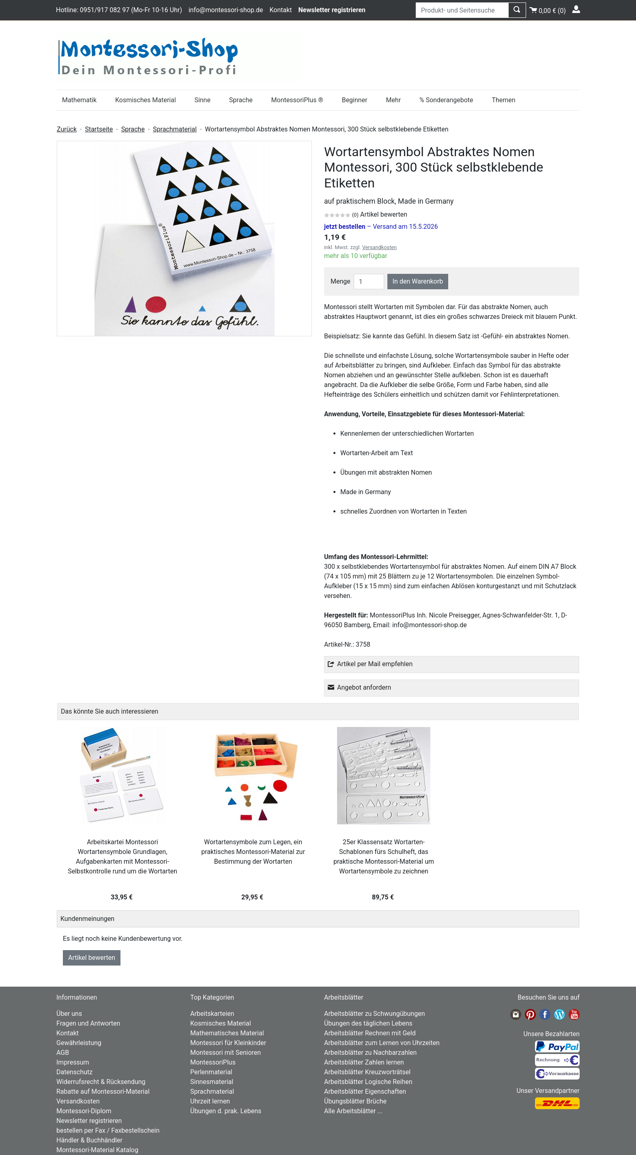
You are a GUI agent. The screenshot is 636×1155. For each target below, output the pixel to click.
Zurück (67, 129)
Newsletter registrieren (89, 1121)
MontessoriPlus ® (297, 100)
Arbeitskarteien (212, 1013)
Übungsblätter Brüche (355, 1101)
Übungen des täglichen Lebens (368, 1023)
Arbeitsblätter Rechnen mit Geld (370, 1033)
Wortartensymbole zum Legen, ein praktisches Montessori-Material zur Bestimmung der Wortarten (253, 851)
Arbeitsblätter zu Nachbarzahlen (370, 1052)
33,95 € (122, 897)
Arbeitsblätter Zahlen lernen (364, 1062)
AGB (62, 1052)
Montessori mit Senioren (225, 1052)
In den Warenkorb (418, 281)
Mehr (393, 100)
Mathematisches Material (227, 1033)
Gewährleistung (78, 1043)
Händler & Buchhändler (89, 1140)
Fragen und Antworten (88, 1023)
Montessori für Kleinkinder (228, 1043)
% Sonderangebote (446, 100)
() (547, 9)
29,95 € (253, 897)
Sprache (241, 100)
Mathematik (79, 100)
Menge (340, 281)
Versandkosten (379, 247)
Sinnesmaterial (211, 1082)
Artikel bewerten (91, 957)
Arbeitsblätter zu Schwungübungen (374, 1013)
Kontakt (280, 10)
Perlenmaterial (211, 1072)
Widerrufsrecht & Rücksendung (101, 1082)
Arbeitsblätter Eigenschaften (365, 1091)
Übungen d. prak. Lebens (225, 1111)
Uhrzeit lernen (210, 1101)
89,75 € (383, 897)
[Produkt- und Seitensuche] (462, 10)
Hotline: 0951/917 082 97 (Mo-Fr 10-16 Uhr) (119, 10)
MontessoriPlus (213, 1062)
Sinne (202, 100)
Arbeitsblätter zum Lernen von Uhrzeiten (382, 1043)
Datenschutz (74, 1072)
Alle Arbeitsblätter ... (353, 1111)
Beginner (354, 100)
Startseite (99, 129)
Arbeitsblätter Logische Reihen (368, 1082)
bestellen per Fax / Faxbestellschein (107, 1130)
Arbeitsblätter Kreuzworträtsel (367, 1072)
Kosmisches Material (145, 100)
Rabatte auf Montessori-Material (103, 1091)
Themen (503, 100)
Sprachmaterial (175, 129)
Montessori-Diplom (83, 1111)
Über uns (69, 1013)
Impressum (72, 1062)
